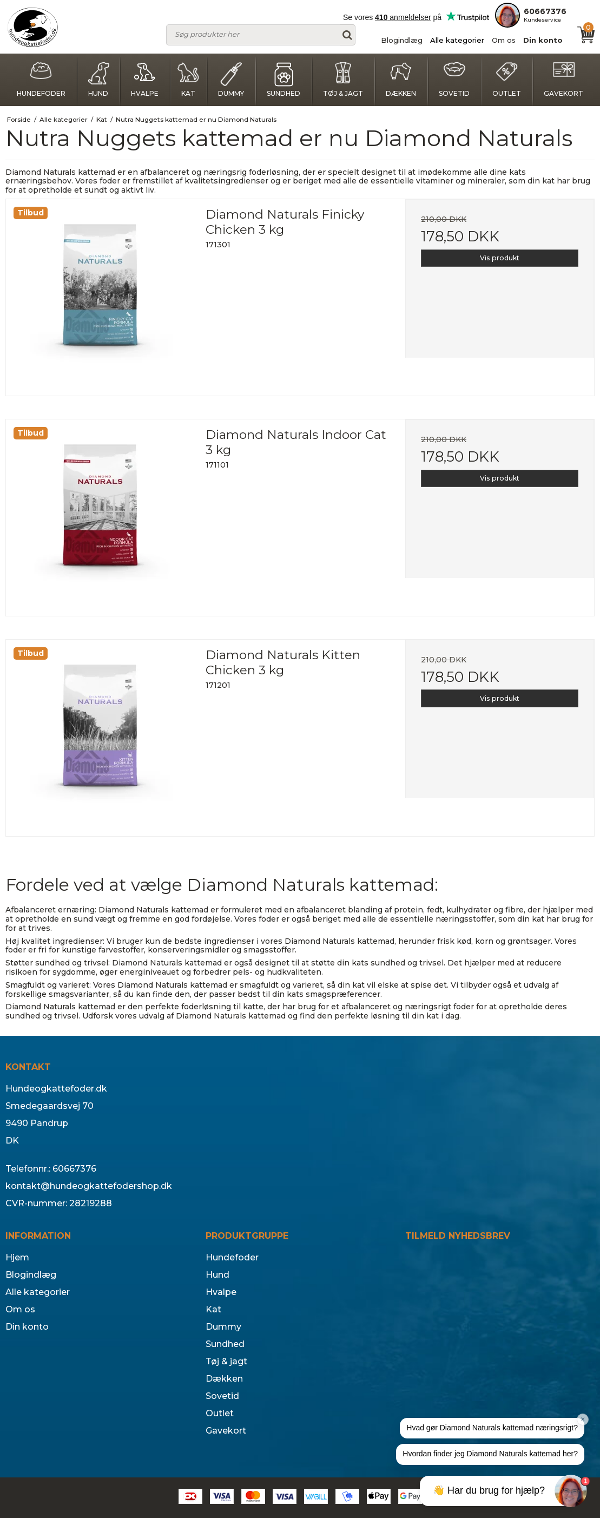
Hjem (17, 1257)
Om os (504, 40)
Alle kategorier (457, 40)
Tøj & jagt (343, 79)
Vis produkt (499, 258)
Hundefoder (41, 79)
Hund (98, 79)
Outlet (506, 79)
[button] (492, 1428)
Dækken (401, 79)
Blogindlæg (402, 40)
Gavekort (563, 79)
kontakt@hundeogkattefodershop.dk (88, 1186)
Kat (188, 79)
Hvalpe (145, 79)
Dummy (231, 79)
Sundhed (283, 79)
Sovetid (454, 79)
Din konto (543, 40)
